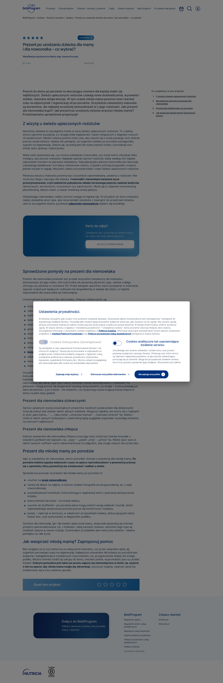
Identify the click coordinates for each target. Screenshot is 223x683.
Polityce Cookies (107, 330)
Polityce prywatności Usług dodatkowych (109, 333)
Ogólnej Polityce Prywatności (67, 333)
